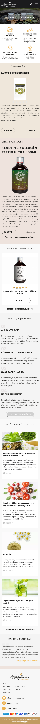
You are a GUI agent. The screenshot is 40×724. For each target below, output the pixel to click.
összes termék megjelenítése (20, 309)
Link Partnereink (32, 719)
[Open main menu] (36, 4)
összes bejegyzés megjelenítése (20, 629)
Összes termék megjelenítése (20, 237)
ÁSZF (5, 683)
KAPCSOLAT (7, 692)
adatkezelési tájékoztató (14, 686)
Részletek (31, 130)
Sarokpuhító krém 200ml (15, 73)
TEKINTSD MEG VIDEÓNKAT (20, 414)
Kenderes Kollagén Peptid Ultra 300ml (19, 150)
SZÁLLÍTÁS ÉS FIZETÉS (11, 689)
